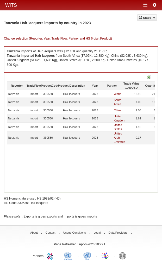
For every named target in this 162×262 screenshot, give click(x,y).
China (117, 110)
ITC (51, 255)
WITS (11, 5)
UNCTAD (69, 255)
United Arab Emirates (119, 137)
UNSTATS (87, 255)
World (117, 93)
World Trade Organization (105, 255)
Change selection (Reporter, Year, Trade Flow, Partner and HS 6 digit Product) (58, 38)
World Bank (124, 255)
